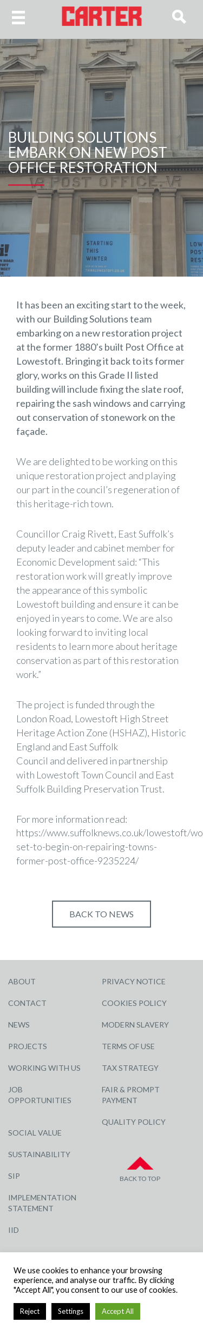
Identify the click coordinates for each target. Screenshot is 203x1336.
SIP (14, 1175)
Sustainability (39, 1154)
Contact (27, 1003)
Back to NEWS (101, 914)
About (22, 981)
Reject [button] (30, 1311)
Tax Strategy (130, 1067)
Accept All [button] (118, 1311)
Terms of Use (128, 1046)
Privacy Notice (134, 981)
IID (13, 1229)
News (19, 1024)
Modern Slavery (135, 1024)
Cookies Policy (134, 1003)
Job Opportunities (39, 1095)
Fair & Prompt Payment (131, 1095)
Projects (27, 1046)
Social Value (35, 1132)
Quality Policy (134, 1121)
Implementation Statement (42, 1203)
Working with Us (44, 1067)
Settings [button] (70, 1311)
